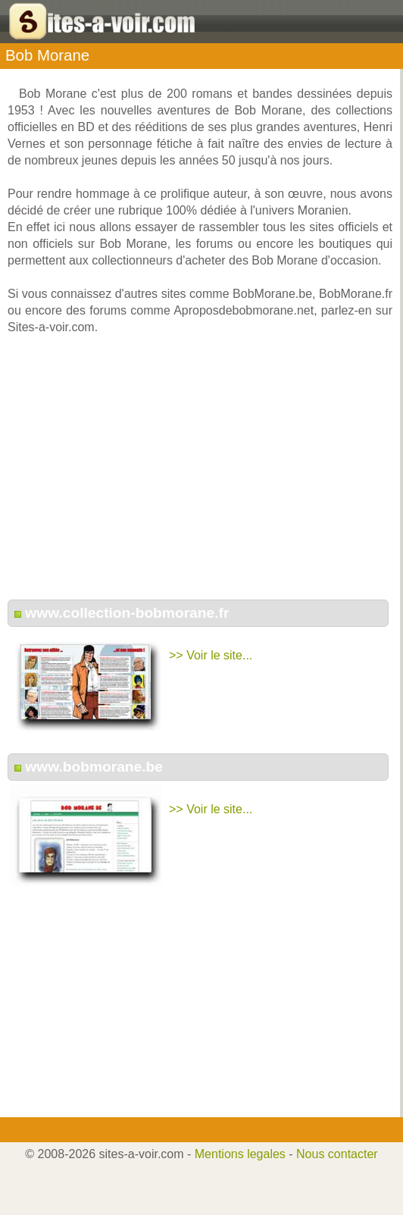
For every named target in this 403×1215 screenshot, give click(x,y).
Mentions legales (240, 1154)
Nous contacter (337, 1154)
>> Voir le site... (210, 655)
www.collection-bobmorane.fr (127, 613)
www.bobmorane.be (94, 767)
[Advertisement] (200, 475)
